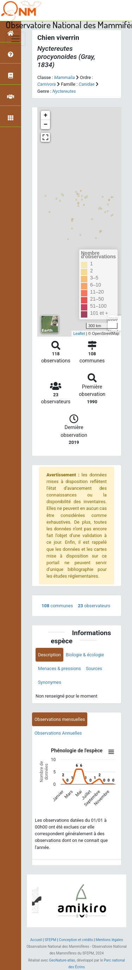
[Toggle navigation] (15, 39)
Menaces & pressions (59, 668)
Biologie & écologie (85, 654)
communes (57, 605)
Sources (94, 668)
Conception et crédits (76, 940)
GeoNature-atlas (62, 960)
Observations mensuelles (59, 719)
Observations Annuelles (58, 733)
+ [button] (46, 115)
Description (49, 654)
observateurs (94, 605)
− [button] (46, 124)
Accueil (36, 940)
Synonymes (49, 682)
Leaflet (79, 333)
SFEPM (50, 940)
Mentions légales (109, 940)
